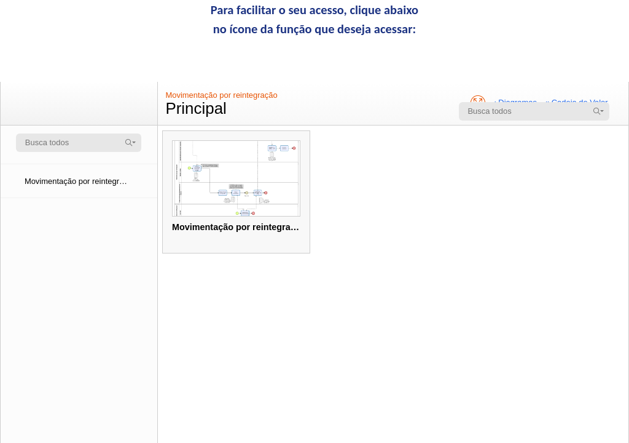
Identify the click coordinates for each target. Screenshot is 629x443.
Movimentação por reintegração (221, 95)
